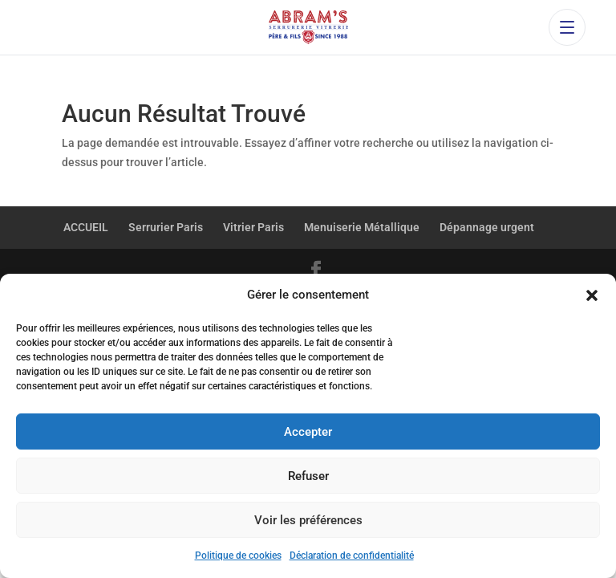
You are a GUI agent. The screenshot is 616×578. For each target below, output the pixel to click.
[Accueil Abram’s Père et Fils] (307, 27)
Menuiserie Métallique (361, 227)
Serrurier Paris (165, 227)
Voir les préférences (308, 520)
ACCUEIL (85, 227)
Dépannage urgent (487, 227)
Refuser (308, 476)
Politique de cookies (238, 555)
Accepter (308, 432)
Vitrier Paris (253, 227)
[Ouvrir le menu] (567, 27)
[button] (592, 295)
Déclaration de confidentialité (352, 555)
